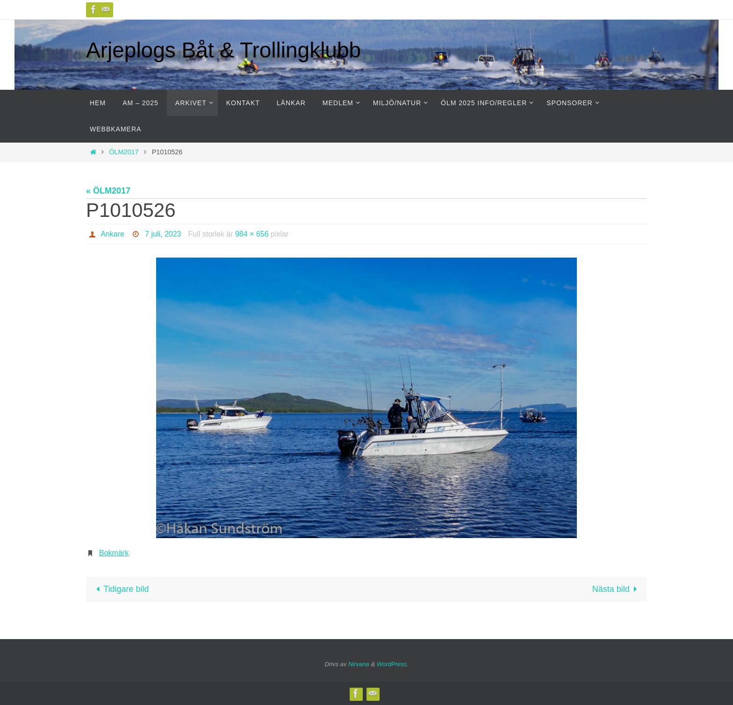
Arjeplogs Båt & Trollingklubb (223, 50)
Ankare (112, 234)
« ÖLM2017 (108, 190)
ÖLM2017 (123, 152)
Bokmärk (114, 553)
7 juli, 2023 (163, 234)
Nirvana (358, 664)
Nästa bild (616, 589)
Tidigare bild (120, 589)
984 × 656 (252, 234)
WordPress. (393, 664)
